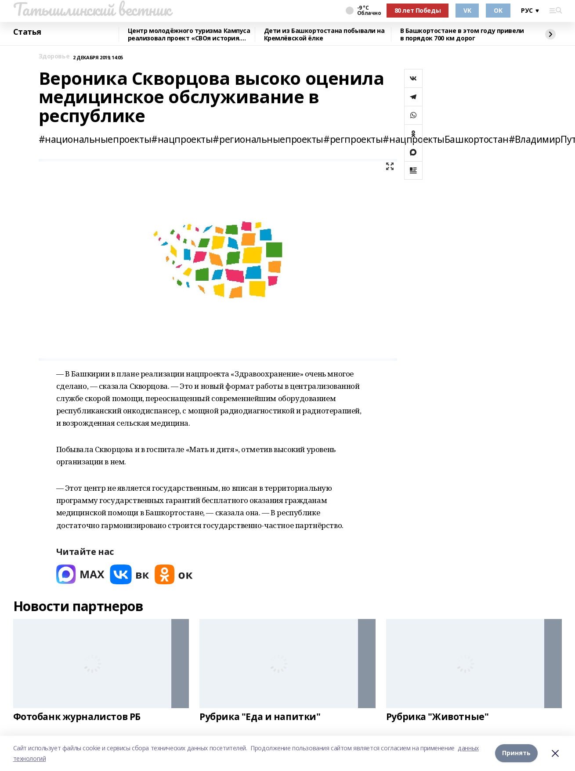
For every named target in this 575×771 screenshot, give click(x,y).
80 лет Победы (417, 10)
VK (467, 10)
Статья (27, 32)
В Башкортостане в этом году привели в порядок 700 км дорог (462, 34)
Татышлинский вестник (92, 9)
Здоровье (54, 56)
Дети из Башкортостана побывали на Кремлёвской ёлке (324, 34)
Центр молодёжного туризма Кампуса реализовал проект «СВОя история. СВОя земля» (189, 34)
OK (498, 10)
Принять (516, 753)
